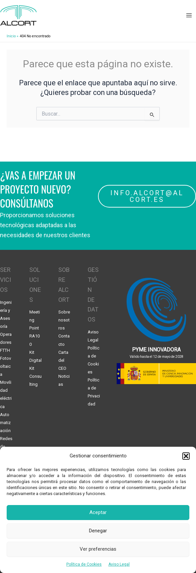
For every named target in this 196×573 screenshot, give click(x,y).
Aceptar (98, 512)
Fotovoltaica (5, 366)
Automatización (5, 422)
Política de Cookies (84, 564)
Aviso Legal (119, 564)
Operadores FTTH (6, 342)
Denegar (98, 531)
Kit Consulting (35, 376)
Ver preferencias (98, 549)
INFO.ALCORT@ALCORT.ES (147, 196)
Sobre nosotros (64, 319)
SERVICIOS (5, 279)
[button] (186, 456)
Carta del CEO (63, 360)
